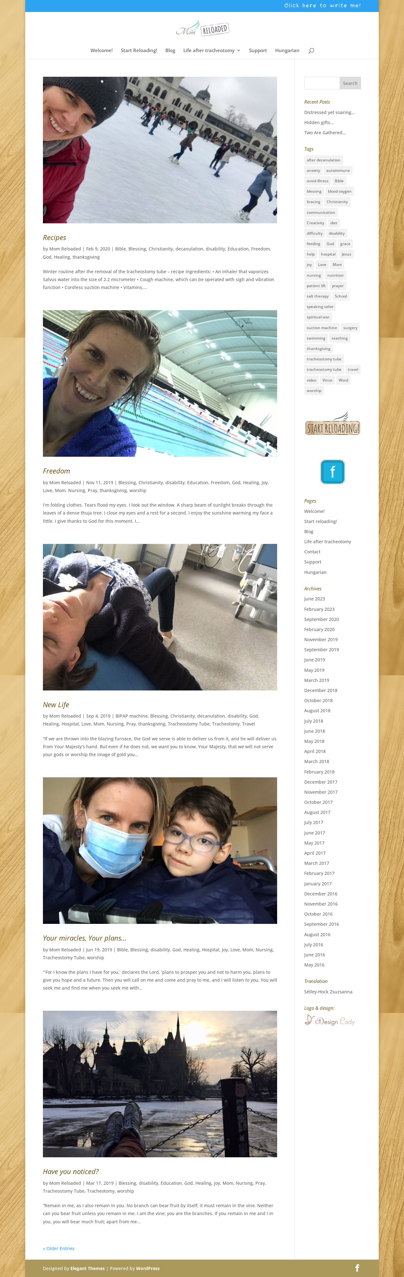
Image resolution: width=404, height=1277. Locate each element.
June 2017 (314, 833)
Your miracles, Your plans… (85, 938)
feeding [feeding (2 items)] (313, 243)
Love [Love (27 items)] (322, 264)
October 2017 (318, 802)
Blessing (137, 249)
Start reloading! (320, 521)
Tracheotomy (226, 724)
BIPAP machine (132, 716)
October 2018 (318, 700)
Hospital (70, 724)
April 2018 (315, 751)
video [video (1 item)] (311, 380)
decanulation (189, 249)
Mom (60, 490)
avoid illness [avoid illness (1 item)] (318, 181)
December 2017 (320, 782)
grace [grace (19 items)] (345, 243)
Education (238, 249)
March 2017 (316, 863)
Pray (92, 490)
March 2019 (316, 680)
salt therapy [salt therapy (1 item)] (318, 296)
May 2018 (314, 741)
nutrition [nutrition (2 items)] (335, 275)
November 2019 (321, 639)
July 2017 (313, 822)
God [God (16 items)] (330, 243)
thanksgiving (86, 257)
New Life (56, 704)
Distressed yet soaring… (329, 112)
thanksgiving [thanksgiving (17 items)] (318, 348)
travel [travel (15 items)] (353, 369)
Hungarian (287, 50)
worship (137, 490)
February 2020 (319, 629)
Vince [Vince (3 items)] (327, 380)
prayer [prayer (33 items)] (338, 285)
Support (258, 50)
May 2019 (314, 670)
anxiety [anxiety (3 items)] (313, 170)
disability (215, 249)
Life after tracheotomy (209, 50)
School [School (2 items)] (341, 296)
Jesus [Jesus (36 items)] (346, 254)
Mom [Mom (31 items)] (337, 264)
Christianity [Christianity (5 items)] (337, 201)
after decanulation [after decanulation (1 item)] (324, 160)
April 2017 (315, 853)
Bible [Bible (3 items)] (339, 181)
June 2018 (314, 731)
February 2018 (319, 772)
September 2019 (321, 650)
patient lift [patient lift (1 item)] (316, 285)
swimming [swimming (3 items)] (316, 338)
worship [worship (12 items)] (314, 390)
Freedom (260, 249)
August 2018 (317, 711)
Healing (62, 257)
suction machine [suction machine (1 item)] (322, 327)
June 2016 (314, 955)
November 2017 (321, 792)
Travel (248, 724)
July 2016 (313, 945)
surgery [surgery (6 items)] (350, 327)
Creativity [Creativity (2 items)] (315, 223)
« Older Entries (58, 1248)
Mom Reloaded (65, 249)
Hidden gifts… (319, 122)
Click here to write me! (322, 6)
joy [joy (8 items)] (309, 264)
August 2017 (317, 812)
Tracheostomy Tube (189, 724)
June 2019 (314, 660)
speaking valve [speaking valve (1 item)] (320, 306)
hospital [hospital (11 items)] (328, 254)
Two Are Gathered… (325, 133)
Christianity (161, 249)
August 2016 (317, 934)
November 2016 (321, 904)
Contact (312, 552)
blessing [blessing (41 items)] (314, 191)
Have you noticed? (70, 1171)
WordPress (148, 1268)
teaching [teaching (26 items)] (340, 338)
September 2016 (321, 924)
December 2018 (320, 690)
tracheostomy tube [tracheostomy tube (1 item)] (324, 369)
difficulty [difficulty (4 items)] (315, 233)
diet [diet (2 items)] (333, 223)
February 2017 (319, 873)
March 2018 (316, 761)
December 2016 (320, 894)
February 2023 (319, 609)
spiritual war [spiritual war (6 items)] (318, 317)
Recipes (54, 237)
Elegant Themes (87, 1268)
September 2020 (321, 619)
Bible (120, 249)
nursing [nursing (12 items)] (314, 275)
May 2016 (314, 965)
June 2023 (314, 599)
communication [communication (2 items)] (321, 212)
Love (47, 490)
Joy (265, 482)
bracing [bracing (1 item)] (313, 201)
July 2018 (313, 721)
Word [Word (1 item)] (343, 380)
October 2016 (318, 914)
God (47, 257)
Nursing (76, 490)
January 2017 (318, 884)
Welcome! (102, 50)
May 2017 (314, 843)
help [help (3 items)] (311, 254)
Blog (170, 50)
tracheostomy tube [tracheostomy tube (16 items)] (324, 359)
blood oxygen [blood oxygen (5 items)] (340, 191)
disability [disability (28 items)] (337, 233)
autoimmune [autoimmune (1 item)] (338, 170)
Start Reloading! (139, 50)
